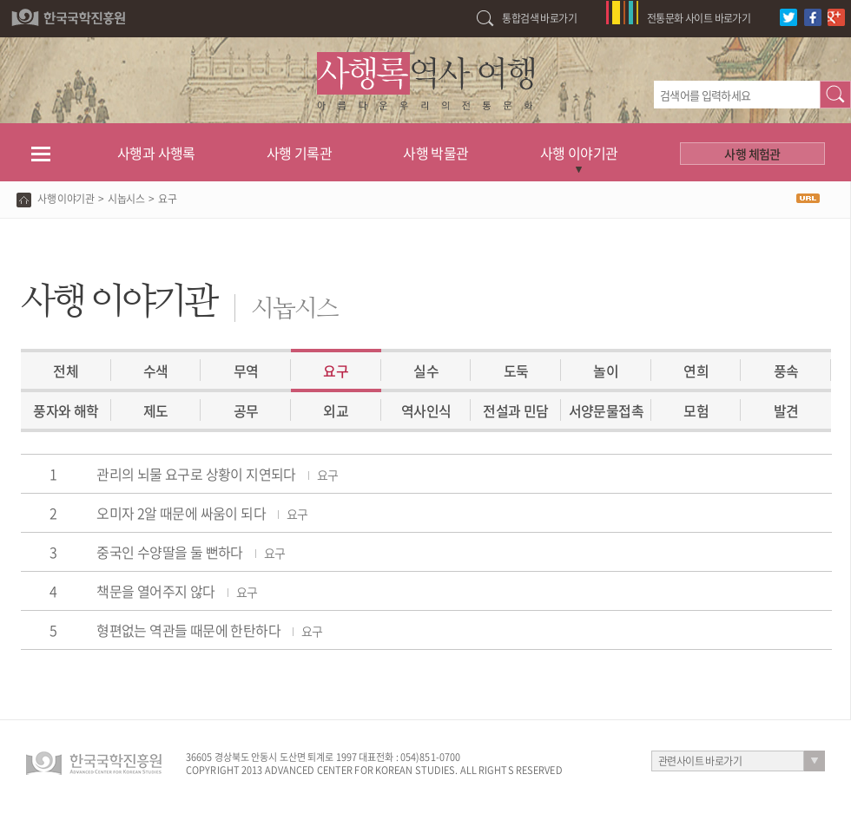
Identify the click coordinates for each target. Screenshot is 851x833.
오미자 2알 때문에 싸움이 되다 (202, 512)
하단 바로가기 (0, 0)
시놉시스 (126, 199)
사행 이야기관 (579, 152)
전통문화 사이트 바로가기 (698, 18)
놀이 (605, 370)
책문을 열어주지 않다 (176, 590)
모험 (696, 410)
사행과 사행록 (156, 152)
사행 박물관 (435, 152)
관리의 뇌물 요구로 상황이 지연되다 (217, 473)
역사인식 (426, 410)
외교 (335, 410)
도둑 (516, 370)
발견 (786, 410)
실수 (426, 370)
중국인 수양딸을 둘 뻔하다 (190, 551)
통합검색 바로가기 (539, 18)
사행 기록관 (299, 152)
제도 (155, 410)
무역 (246, 370)
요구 (335, 370)
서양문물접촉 (606, 410)
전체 (65, 370)
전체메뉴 (40, 152)
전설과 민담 (515, 410)
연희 (696, 370)
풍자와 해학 (65, 410)
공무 (246, 410)
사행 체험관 (752, 153)
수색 (155, 370)
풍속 (786, 370)
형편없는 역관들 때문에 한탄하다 (209, 630)
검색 (835, 94)
